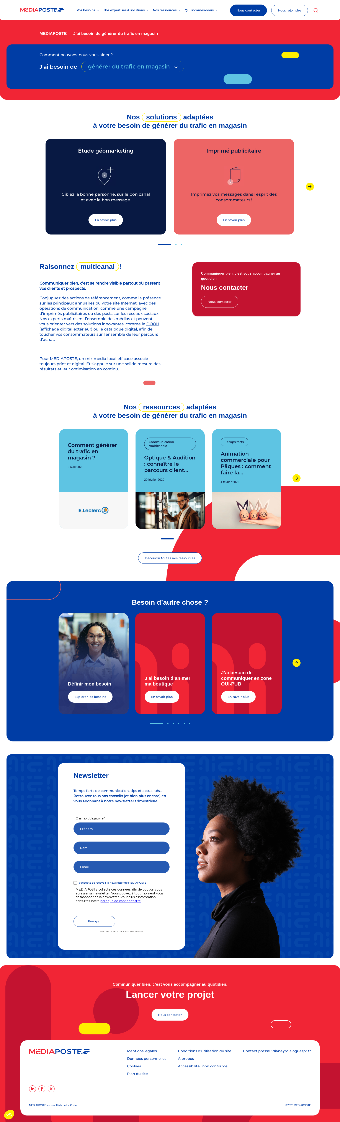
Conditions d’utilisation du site (204, 1051)
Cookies (134, 1066)
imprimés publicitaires (65, 313)
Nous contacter (248, 10)
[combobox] (132, 66)
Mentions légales (142, 1051)
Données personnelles (146, 1059)
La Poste (71, 1105)
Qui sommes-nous (199, 10)
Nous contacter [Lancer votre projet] (170, 1015)
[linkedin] (32, 1088)
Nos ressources (165, 10)
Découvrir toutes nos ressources (170, 558)
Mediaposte (53, 33)
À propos (186, 1059)
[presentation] (310, 186)
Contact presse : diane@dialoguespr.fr (277, 1051)
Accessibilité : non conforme (202, 1066)
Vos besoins (86, 10)
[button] (164, 244)
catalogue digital (120, 329)
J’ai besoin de (58, 67)
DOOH (152, 324)
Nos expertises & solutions (124, 10)
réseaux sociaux (143, 313)
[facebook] (41, 1088)
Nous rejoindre (289, 10)
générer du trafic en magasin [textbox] (129, 66)
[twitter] (51, 1088)
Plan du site (137, 1074)
